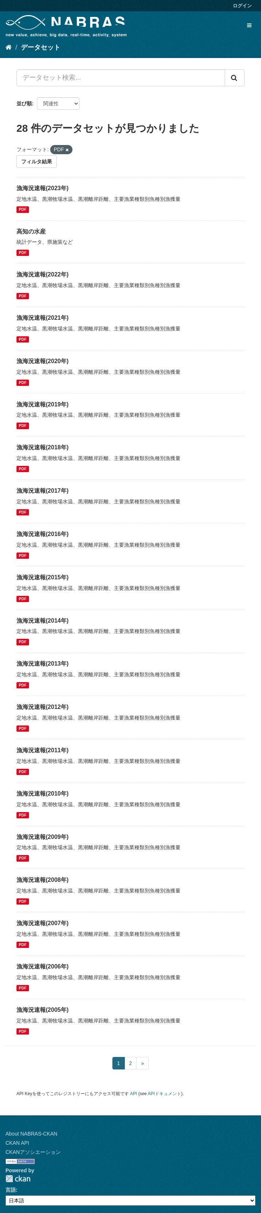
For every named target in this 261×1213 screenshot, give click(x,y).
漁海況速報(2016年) (42, 534)
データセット (40, 47)
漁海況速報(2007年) (42, 923)
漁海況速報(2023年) (42, 188)
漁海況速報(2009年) (42, 837)
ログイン (242, 5)
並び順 (24, 103)
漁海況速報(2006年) (42, 966)
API (133, 1093)
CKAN (17, 1179)
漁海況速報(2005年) (42, 1010)
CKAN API (17, 1143)
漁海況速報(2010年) (42, 793)
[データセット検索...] (120, 77)
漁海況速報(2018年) (42, 447)
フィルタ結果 (36, 161)
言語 (10, 1190)
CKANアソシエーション (33, 1152)
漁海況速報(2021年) (42, 318)
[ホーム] (8, 47)
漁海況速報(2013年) (42, 663)
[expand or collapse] (249, 25)
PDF (22, 209)
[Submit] (235, 77)
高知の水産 (31, 231)
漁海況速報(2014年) (42, 621)
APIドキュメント (164, 1093)
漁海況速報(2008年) (42, 880)
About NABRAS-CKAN (31, 1134)
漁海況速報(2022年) (42, 274)
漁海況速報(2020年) (42, 361)
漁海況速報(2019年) (42, 404)
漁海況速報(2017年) (42, 491)
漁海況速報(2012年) (42, 707)
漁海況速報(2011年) (42, 750)
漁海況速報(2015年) (42, 577)
